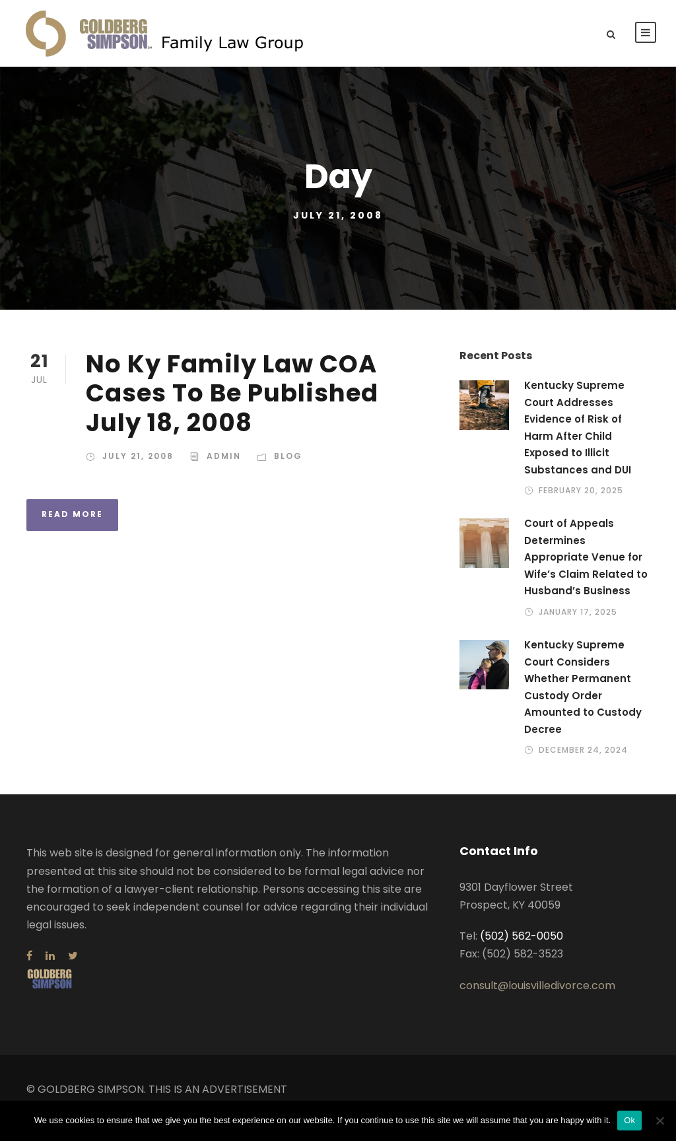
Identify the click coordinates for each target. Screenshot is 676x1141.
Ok (629, 1120)
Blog (288, 456)
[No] (659, 1120)
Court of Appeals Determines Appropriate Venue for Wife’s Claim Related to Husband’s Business (586, 557)
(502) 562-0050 (521, 936)
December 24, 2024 (583, 749)
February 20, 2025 (581, 490)
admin (224, 456)
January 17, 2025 (578, 611)
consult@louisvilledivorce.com (537, 985)
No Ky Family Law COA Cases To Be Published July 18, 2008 (232, 393)
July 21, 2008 (138, 456)
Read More (72, 514)
